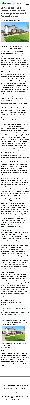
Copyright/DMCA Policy (10, 388)
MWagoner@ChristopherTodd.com (11, 302)
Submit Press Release (8, 385)
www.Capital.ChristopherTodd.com (11, 226)
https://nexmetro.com (16, 269)
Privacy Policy (23, 388)
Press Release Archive (17, 382)
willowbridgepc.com (18, 293)
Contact (15, 392)
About (8, 382)
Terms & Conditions (22, 385)
